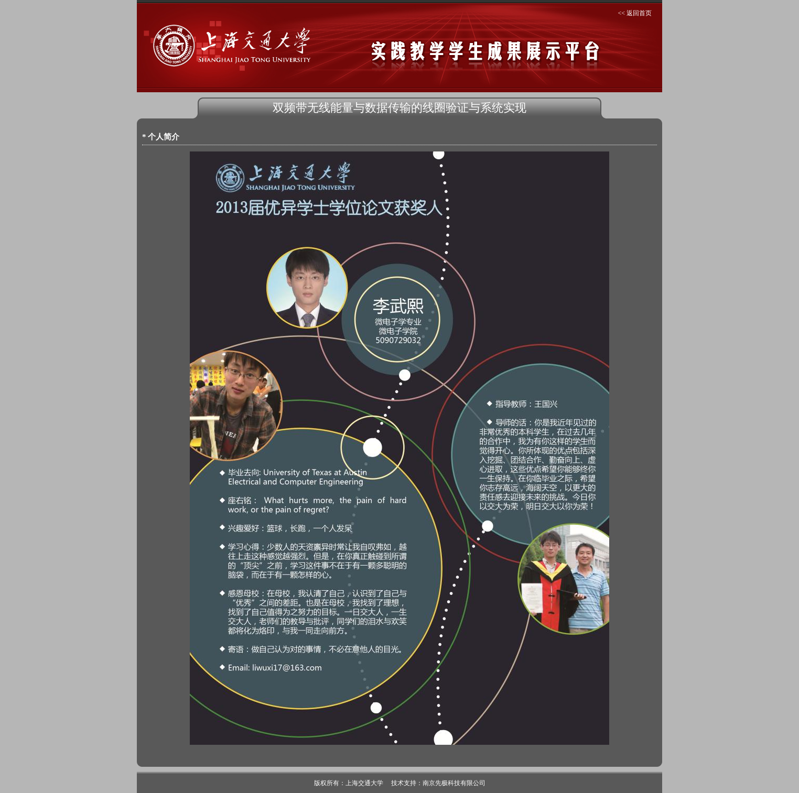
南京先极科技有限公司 (454, 783)
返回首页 (639, 13)
